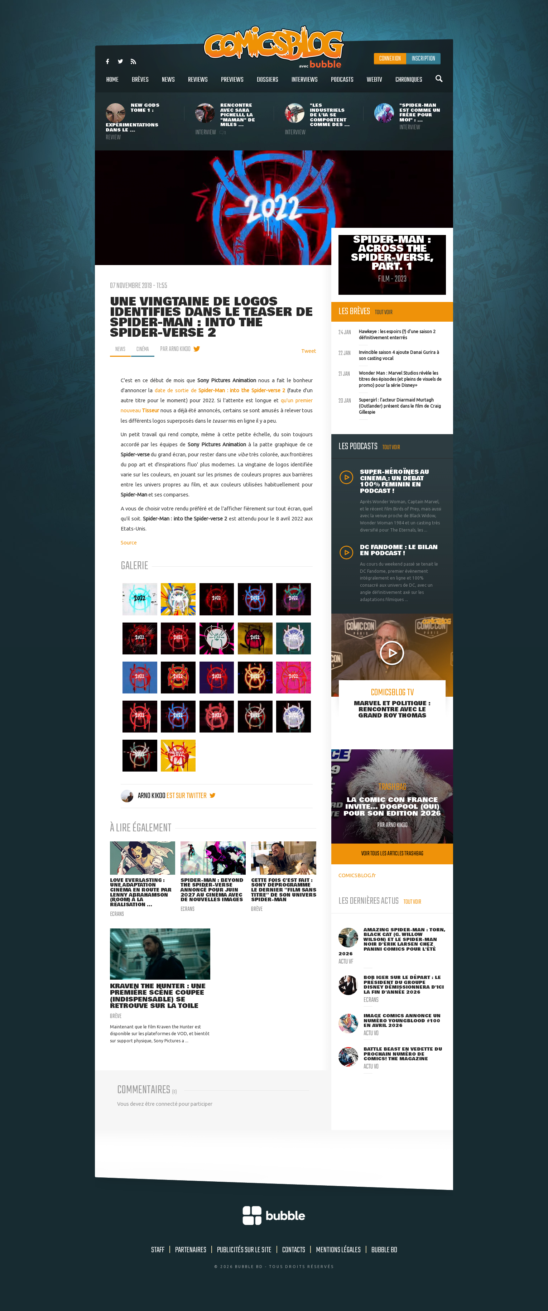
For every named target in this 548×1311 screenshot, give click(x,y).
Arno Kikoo (144, 795)
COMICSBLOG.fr (357, 875)
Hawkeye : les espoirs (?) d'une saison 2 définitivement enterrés (387, 334)
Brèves (140, 84)
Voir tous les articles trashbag (392, 854)
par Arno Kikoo (179, 349)
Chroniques (408, 84)
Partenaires (190, 1265)
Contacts (293, 1265)
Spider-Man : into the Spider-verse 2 (241, 390)
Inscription (423, 59)
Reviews (198, 84)
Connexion (390, 59)
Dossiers (267, 84)
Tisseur (150, 410)
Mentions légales (338, 1265)
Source (129, 542)
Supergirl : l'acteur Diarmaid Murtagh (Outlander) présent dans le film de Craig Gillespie (389, 405)
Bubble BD (384, 1265)
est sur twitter (191, 795)
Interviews (304, 84)
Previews (232, 84)
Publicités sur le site (244, 1265)
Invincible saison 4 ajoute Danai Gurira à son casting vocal (388, 355)
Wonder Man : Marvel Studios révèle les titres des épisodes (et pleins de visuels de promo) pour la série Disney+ (390, 378)
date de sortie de (176, 390)
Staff (157, 1265)
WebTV (374, 84)
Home (112, 84)
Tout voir (384, 312)
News (168, 84)
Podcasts (342, 84)
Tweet (308, 351)
